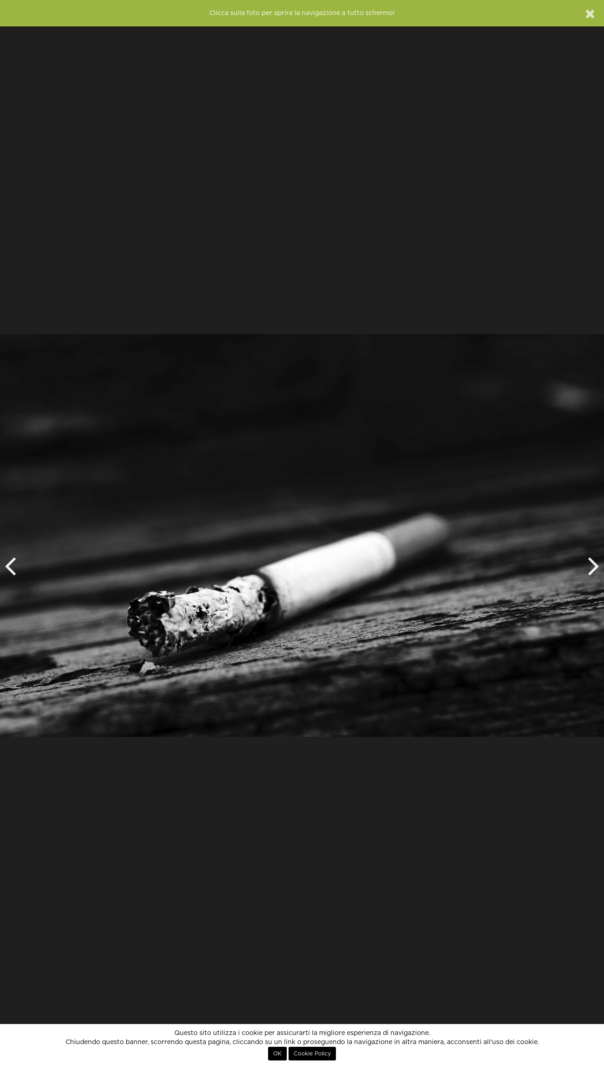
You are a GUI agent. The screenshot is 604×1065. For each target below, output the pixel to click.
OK (277, 1053)
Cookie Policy (312, 1053)
